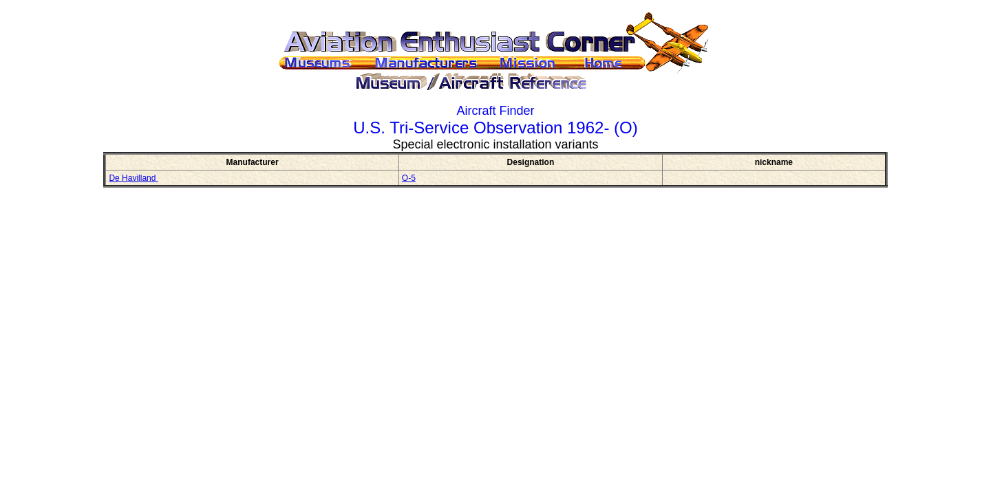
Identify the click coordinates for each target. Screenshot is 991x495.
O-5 (409, 178)
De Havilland (133, 178)
